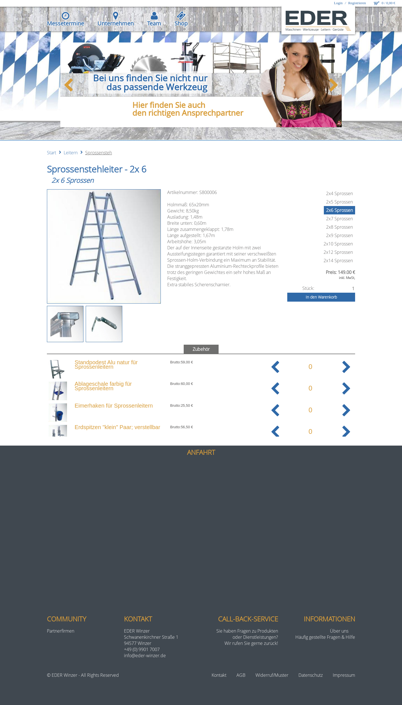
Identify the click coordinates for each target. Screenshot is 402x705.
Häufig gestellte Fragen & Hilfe (325, 637)
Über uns (339, 631)
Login (338, 3)
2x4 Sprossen (339, 193)
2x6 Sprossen (339, 210)
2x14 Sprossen (338, 260)
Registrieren (357, 3)
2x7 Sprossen (339, 219)
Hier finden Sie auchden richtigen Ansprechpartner (187, 109)
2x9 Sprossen (339, 235)
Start (51, 153)
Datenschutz (310, 675)
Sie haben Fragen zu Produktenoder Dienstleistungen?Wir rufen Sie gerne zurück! (247, 637)
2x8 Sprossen (339, 227)
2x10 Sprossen (338, 244)
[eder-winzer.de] (319, 20)
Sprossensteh (98, 153)
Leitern (71, 153)
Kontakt (219, 675)
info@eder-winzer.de (145, 655)
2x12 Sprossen (338, 252)
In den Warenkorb (321, 297)
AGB (240, 675)
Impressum (344, 675)
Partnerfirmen (60, 631)
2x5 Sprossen (339, 202)
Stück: (308, 288)
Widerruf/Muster (271, 675)
